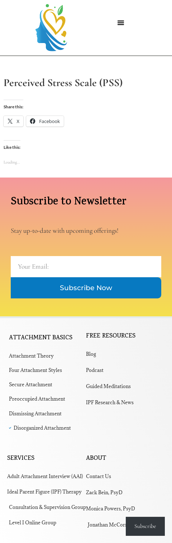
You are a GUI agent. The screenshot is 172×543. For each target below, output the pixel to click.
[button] (120, 22)
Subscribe (145, 526)
